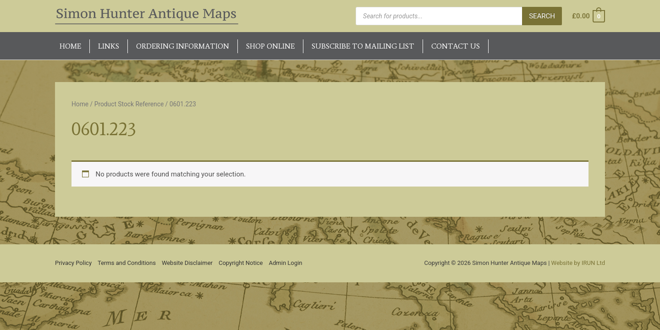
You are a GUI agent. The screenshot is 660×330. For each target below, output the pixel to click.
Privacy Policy (73, 262)
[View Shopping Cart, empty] (588, 16)
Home (80, 104)
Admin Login (285, 262)
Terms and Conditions (127, 262)
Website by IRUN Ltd (578, 262)
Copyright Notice (241, 262)
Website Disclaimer (187, 262)
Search (542, 16)
